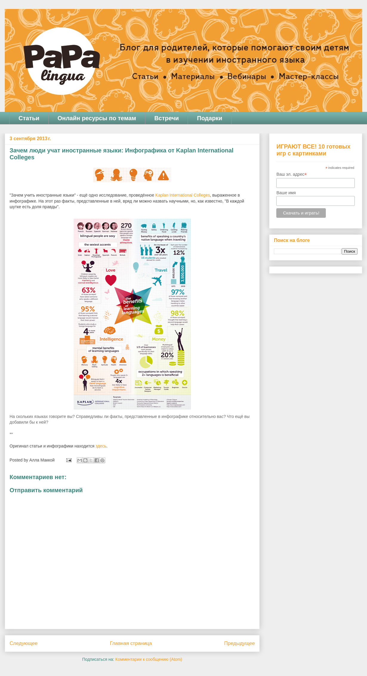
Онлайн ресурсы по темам (97, 118)
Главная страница (131, 643)
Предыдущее (239, 643)
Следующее (24, 643)
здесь (100, 446)
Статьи (28, 118)
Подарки (209, 118)
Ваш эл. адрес (291, 174)
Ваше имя (286, 192)
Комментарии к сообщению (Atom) (148, 659)
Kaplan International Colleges (182, 195)
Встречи (166, 118)
